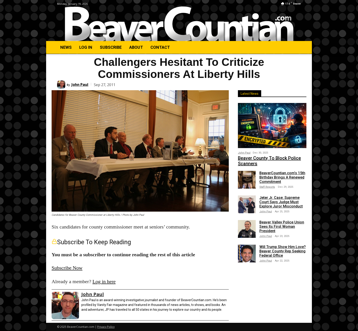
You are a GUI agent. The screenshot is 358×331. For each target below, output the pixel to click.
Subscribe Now (67, 268)
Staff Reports (267, 186)
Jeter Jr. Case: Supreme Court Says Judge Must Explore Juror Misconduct (281, 201)
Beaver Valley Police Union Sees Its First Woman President (281, 226)
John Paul (79, 84)
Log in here (104, 281)
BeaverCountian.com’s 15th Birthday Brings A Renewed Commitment (282, 177)
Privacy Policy (106, 327)
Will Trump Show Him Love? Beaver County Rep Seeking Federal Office (282, 251)
